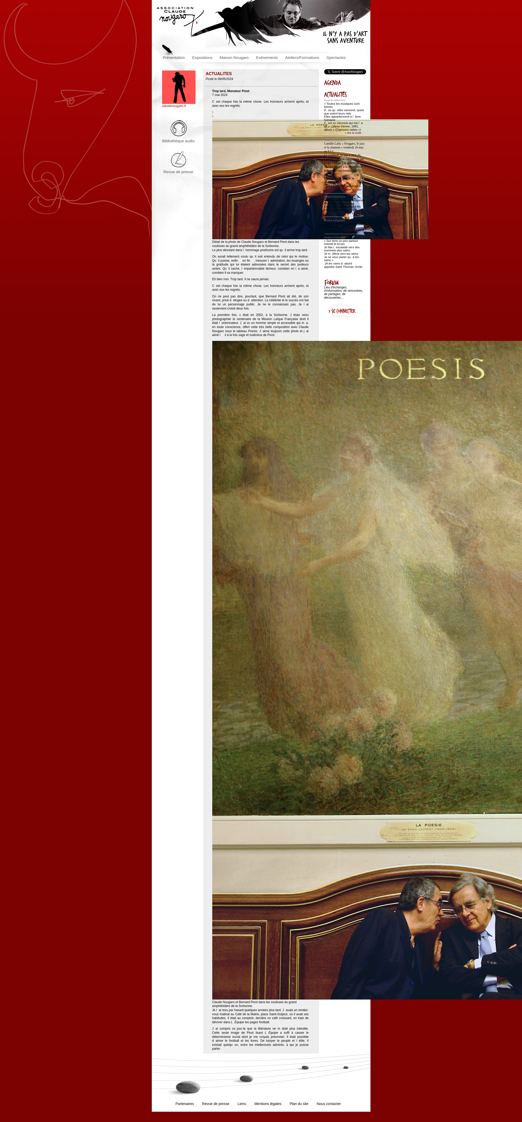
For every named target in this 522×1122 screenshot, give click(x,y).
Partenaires (184, 1104)
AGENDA (343, 82)
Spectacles (336, 57)
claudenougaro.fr (179, 104)
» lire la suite (353, 132)
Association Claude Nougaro (180, 22)
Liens (241, 1104)
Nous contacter (329, 1104)
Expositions (202, 57)
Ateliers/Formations (302, 57)
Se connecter (343, 311)
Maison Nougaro (234, 57)
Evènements (267, 57)
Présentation (174, 57)
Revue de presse (178, 172)
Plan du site (299, 1104)
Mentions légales (267, 1104)
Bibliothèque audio (178, 141)
